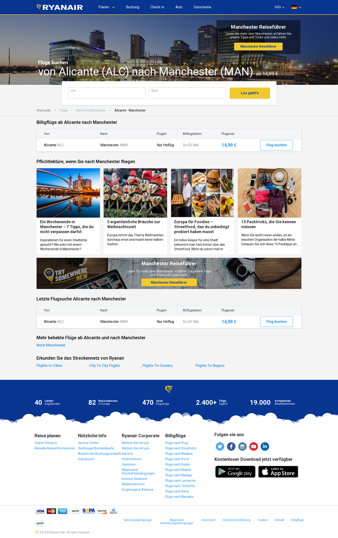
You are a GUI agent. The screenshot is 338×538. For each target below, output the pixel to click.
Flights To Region (210, 365)
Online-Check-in (46, 443)
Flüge (64, 110)
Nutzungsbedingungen (138, 520)
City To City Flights (104, 365)
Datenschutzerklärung (237, 520)
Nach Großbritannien (91, 110)
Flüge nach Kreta (177, 491)
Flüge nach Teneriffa (180, 486)
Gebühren (129, 464)
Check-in (157, 7)
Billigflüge (298, 520)
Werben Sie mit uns (135, 443)
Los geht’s (250, 93)
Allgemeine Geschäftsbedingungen (138, 471)
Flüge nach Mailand (178, 453)
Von (73, 90)
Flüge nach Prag (176, 443)
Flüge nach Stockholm (180, 448)
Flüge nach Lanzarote (180, 480)
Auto (179, 7)
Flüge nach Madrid (178, 470)
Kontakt (279, 520)
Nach (154, 90)
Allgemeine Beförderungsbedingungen (176, 521)
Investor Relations (134, 479)
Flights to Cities (49, 365)
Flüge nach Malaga (178, 475)
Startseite (44, 110)
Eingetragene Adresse (137, 489)
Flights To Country (157, 365)
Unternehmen (132, 459)
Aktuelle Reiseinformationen (55, 448)
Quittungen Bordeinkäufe (96, 448)
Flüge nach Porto (177, 459)
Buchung (132, 7)
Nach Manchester (51, 345)
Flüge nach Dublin (177, 464)
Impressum (86, 459)
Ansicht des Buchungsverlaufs (99, 453)
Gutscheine (202, 7)
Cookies (263, 520)
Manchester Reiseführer (258, 46)
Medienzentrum (133, 484)
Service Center (88, 443)
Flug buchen (276, 145)
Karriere (127, 453)
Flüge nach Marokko (179, 497)
